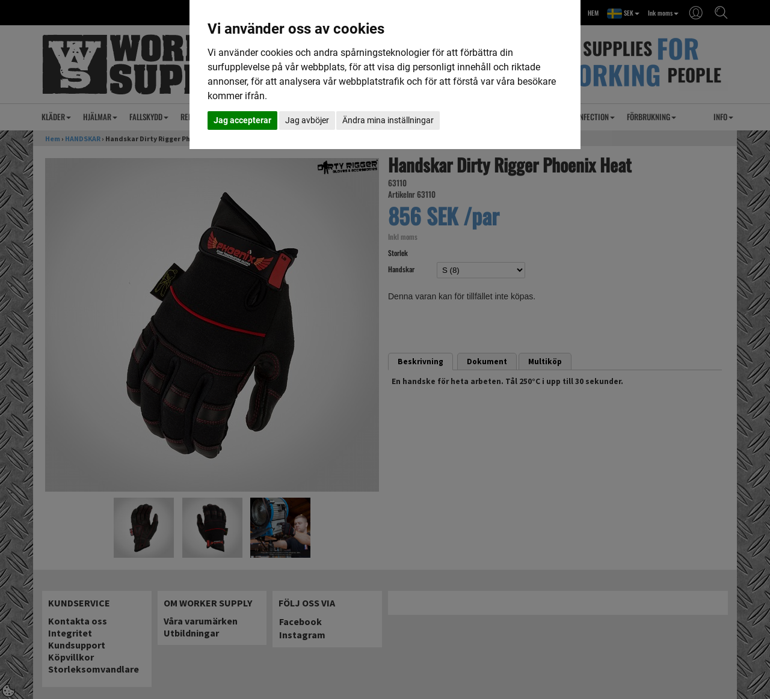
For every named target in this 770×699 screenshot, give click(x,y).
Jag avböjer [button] (307, 120)
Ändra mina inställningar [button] (388, 120)
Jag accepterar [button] (242, 120)
